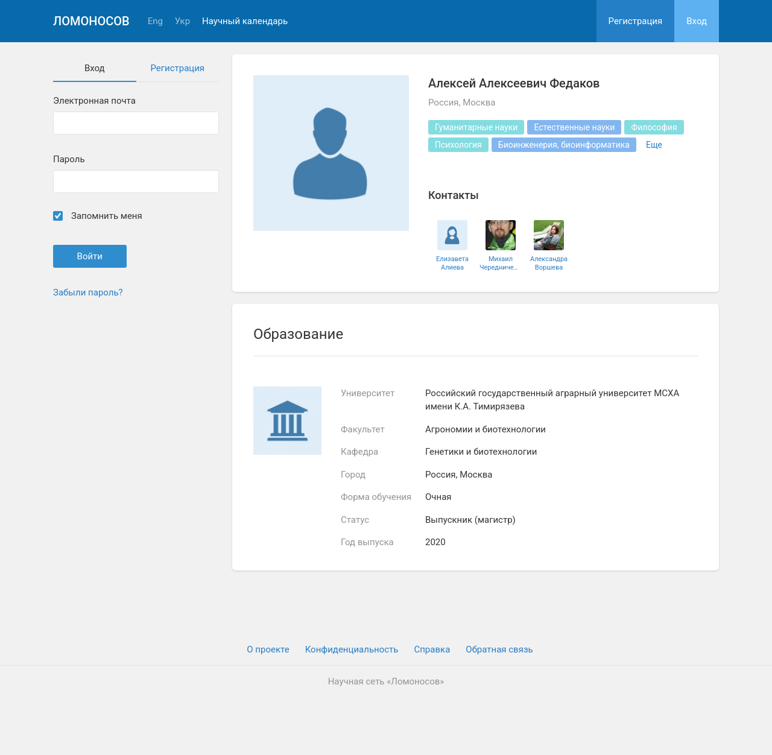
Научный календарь (245, 21)
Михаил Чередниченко (500, 263)
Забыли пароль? (88, 292)
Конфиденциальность (352, 649)
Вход (696, 21)
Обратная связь (499, 649)
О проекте (268, 649)
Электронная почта (94, 101)
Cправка (432, 649)
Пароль (69, 159)
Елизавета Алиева (452, 263)
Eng (155, 21)
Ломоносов (91, 21)
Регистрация (636, 21)
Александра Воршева (549, 263)
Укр (182, 21)
